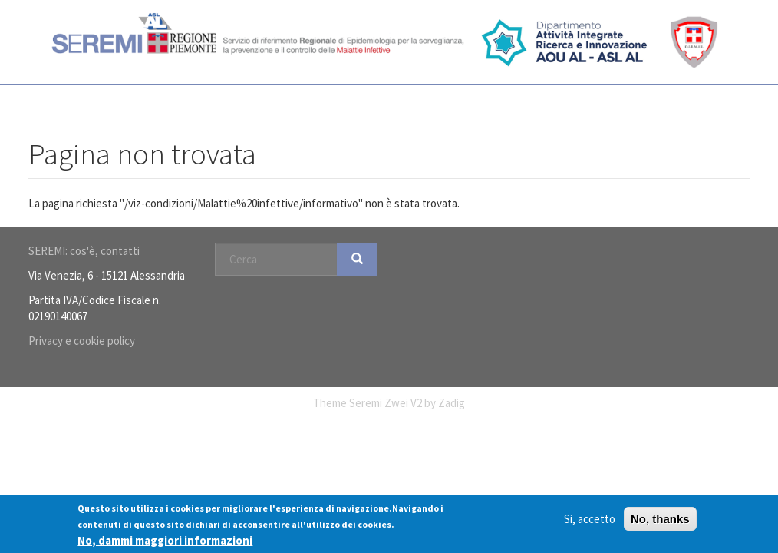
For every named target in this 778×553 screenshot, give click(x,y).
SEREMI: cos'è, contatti (84, 250)
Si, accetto (589, 519)
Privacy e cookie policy (81, 340)
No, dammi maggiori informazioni (164, 541)
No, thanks (660, 519)
